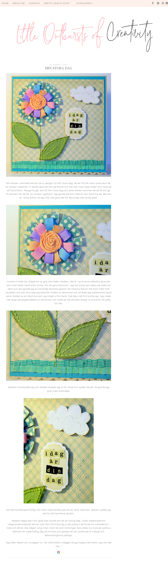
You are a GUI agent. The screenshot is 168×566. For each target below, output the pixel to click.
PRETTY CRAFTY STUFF (57, 3)
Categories (84, 3)
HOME (5, 3)
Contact (34, 3)
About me (19, 3)
